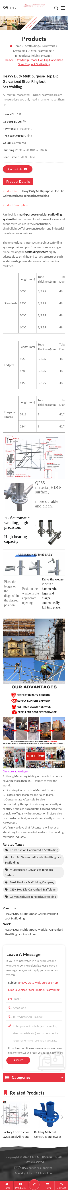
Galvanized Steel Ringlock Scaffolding (33, 896)
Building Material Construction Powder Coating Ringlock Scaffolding (47, 1134)
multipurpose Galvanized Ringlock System (29, 872)
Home (15, 45)
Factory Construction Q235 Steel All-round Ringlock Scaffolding (16, 1134)
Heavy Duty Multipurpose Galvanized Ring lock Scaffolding (31, 916)
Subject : (33, 986)
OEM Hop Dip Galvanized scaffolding (33, 889)
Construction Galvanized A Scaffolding (34, 850)
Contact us (17, 169)
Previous (2, 1117)
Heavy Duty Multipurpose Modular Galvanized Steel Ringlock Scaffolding (34, 932)
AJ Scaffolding (44, 1173)
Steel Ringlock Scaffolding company (32, 882)
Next (62, 1117)
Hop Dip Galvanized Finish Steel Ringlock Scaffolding (33, 859)
